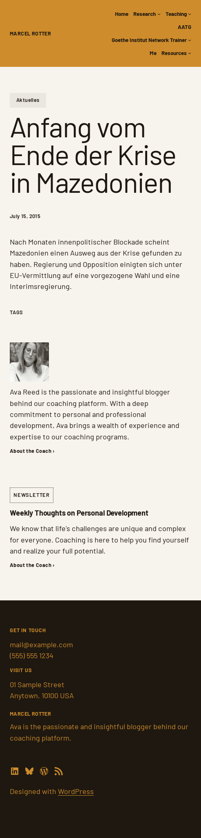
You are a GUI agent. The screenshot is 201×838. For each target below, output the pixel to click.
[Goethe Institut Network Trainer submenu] (189, 40)
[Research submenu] (159, 13)
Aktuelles (28, 100)
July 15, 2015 (25, 216)
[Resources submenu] (189, 53)
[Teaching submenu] (189, 13)
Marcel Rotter (30, 33)
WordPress (76, 791)
